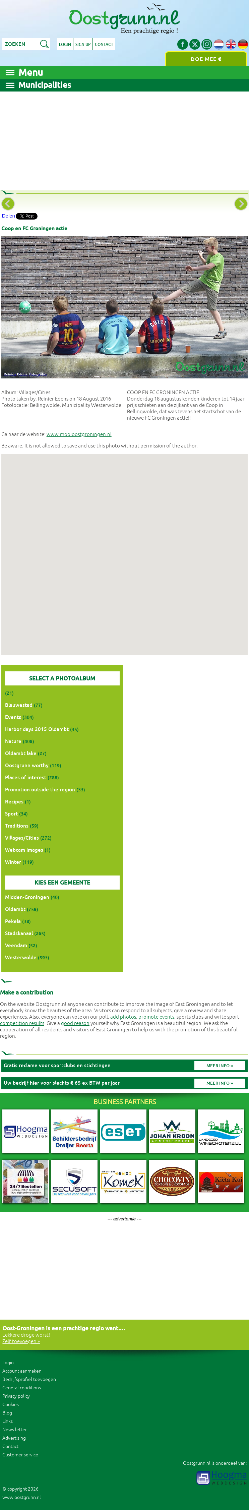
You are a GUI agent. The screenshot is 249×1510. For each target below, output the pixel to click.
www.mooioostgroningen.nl (79, 434)
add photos (123, 1017)
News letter (14, 1430)
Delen (8, 216)
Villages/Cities (22, 838)
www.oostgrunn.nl (21, 1497)
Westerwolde (21, 957)
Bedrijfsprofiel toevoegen (29, 1379)
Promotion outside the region (40, 789)
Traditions (16, 826)
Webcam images (24, 850)
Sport (11, 813)
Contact (104, 44)
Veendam (16, 945)
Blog (7, 1413)
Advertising (14, 1438)
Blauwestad (19, 705)
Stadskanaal (19, 933)
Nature (13, 741)
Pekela (13, 921)
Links (7, 1421)
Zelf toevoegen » (21, 1341)
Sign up (82, 44)
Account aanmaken (22, 1371)
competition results (22, 1023)
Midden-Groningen (27, 897)
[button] (124, 548)
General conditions (21, 1388)
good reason (75, 1023)
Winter (13, 862)
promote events (156, 1017)
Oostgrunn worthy (27, 765)
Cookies (10, 1404)
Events (13, 717)
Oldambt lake (21, 753)
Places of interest (25, 777)
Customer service (20, 1455)
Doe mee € (206, 59)
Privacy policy (16, 1396)
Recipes (14, 801)
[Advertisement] (124, 138)
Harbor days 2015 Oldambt (37, 729)
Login (65, 44)
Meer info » (219, 1066)
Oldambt (15, 909)
